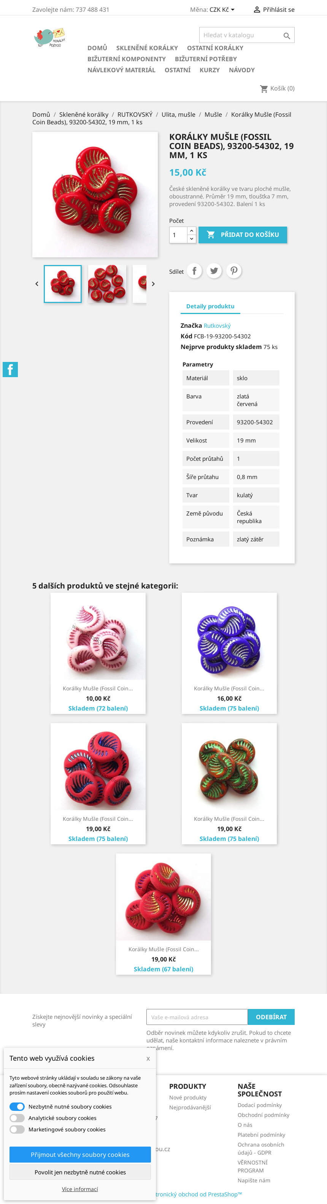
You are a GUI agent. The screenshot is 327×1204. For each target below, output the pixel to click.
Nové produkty (187, 1097)
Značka (191, 325)
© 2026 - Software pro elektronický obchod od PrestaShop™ (163, 1194)
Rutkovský (217, 325)
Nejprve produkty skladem (221, 347)
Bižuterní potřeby (206, 59)
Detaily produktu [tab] (210, 306)
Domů (97, 48)
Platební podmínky (261, 1134)
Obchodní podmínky (263, 1114)
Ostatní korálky (215, 48)
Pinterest (233, 270)
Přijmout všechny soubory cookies (80, 1154)
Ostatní (177, 70)
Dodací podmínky (260, 1105)
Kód (186, 336)
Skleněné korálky (147, 48)
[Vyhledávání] (247, 35)
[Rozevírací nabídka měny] (223, 10)
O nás (245, 1124)
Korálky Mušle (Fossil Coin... (98, 688)
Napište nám (254, 1180)
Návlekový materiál (121, 70)
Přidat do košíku (242, 235)
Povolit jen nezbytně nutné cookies (80, 1172)
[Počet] (178, 235)
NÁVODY (242, 70)
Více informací (80, 1189)
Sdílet (194, 270)
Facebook (10, 369)
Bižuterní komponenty (126, 59)
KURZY (210, 70)
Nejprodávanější (190, 1107)
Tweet (214, 270)
